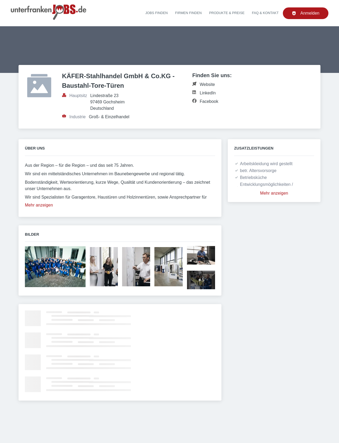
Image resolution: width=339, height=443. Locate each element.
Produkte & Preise (227, 13)
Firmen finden (188, 13)
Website (207, 84)
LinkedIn (208, 93)
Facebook (209, 101)
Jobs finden (156, 13)
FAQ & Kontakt (265, 13)
